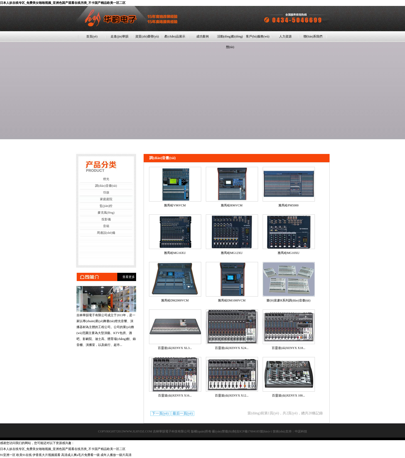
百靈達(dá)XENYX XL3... (175, 348)
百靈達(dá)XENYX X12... (231, 395)
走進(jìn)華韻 (119, 36)
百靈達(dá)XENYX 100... (288, 395)
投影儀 (106, 219)
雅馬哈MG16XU (175, 253)
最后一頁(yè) (183, 413)
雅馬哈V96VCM (175, 205)
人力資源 (285, 36)
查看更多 (128, 277)
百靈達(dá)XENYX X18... (288, 348)
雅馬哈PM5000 (288, 205)
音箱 (106, 226)
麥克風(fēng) (106, 212)
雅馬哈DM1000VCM (232, 300)
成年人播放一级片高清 (115, 455)
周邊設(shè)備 (106, 233)
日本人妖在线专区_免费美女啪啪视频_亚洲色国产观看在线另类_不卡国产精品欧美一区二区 (63, 3)
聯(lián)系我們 (313, 36)
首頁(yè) (91, 36)
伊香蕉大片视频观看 (46, 455)
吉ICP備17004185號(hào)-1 (254, 431)
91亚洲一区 (7, 455)
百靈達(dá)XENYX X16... (175, 395)
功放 (106, 192)
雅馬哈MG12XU (232, 253)
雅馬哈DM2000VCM (175, 300)
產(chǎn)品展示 (174, 36)
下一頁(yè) (160, 413)
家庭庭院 (106, 199)
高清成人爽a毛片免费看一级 (80, 455)
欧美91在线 (24, 455)
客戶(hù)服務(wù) (257, 36)
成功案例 (202, 36)
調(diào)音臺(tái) (106, 186)
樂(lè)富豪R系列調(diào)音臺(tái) (288, 300)
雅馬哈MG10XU (289, 253)
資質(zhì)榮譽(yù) (147, 36)
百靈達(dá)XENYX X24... (231, 348)
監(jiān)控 (106, 206)
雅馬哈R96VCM (231, 205)
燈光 (106, 179)
